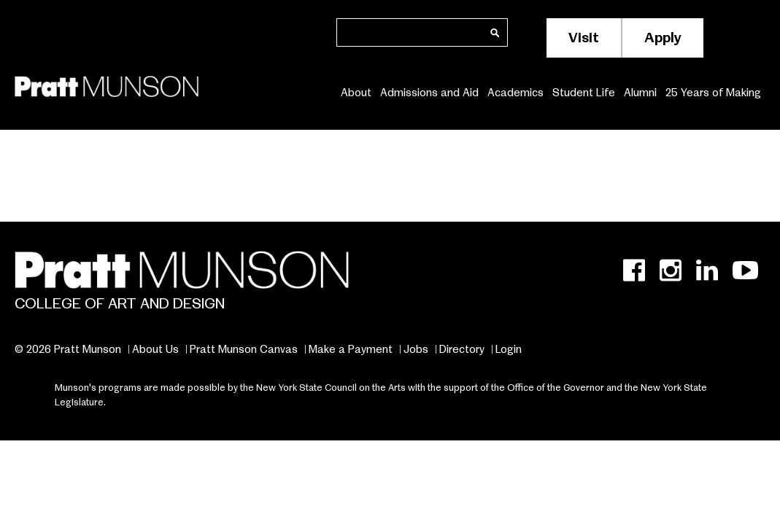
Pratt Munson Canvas (244, 349)
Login (508, 349)
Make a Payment (351, 349)
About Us (155, 349)
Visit (583, 37)
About (356, 92)
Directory (461, 349)
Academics (515, 92)
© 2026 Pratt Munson (68, 349)
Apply (662, 37)
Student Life (583, 92)
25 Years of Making (713, 92)
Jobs (415, 349)
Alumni (640, 92)
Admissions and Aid (429, 92)
